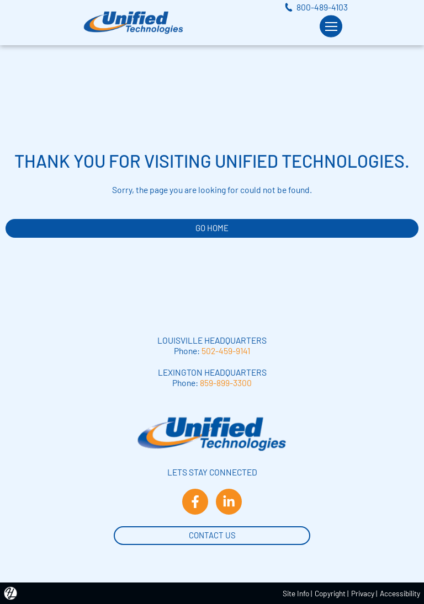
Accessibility (400, 593)
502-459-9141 (226, 350)
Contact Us (212, 534)
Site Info (296, 593)
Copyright (330, 593)
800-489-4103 (322, 7)
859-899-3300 (226, 382)
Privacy (362, 593)
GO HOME (212, 228)
